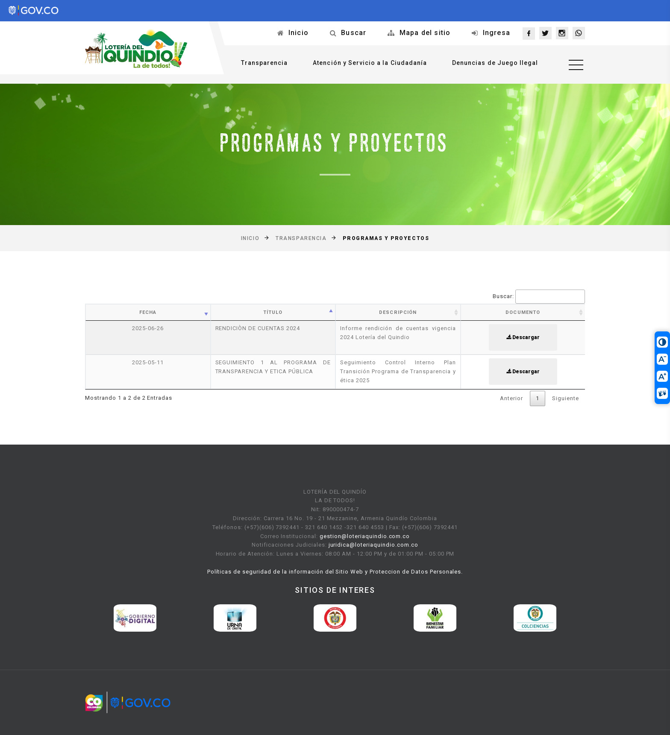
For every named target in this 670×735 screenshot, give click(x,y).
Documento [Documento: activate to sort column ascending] (522, 312)
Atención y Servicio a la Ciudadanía (370, 62)
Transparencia (264, 62)
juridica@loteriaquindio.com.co (373, 545)
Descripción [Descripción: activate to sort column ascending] (398, 312)
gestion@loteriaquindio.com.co (365, 536)
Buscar (353, 33)
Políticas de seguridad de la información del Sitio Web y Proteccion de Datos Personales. (335, 571)
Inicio (298, 33)
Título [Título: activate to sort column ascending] (273, 312)
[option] (135, 618)
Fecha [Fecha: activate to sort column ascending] (148, 312)
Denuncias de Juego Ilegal (495, 62)
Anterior (511, 398)
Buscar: (539, 297)
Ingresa (496, 33)
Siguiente (565, 398)
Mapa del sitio (425, 33)
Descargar (523, 337)
